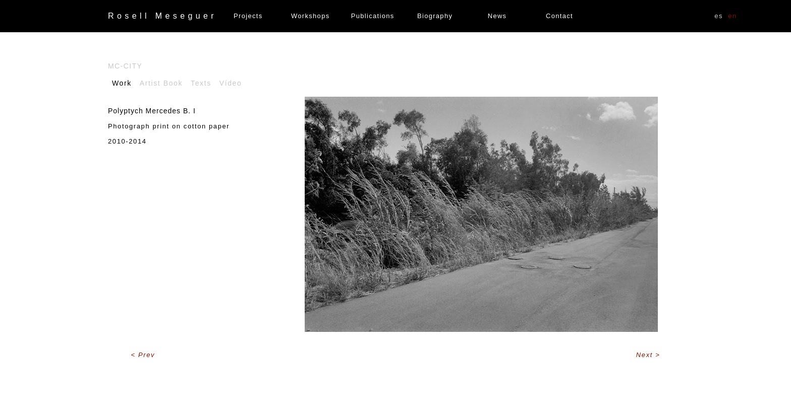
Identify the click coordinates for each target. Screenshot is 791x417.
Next (645, 355)
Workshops (310, 16)
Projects (248, 16)
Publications (372, 16)
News (497, 16)
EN (732, 16)
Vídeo (230, 83)
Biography (435, 16)
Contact (559, 16)
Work (122, 83)
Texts (201, 83)
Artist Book (161, 83)
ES (718, 16)
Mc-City (125, 66)
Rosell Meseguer (162, 16)
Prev (146, 355)
